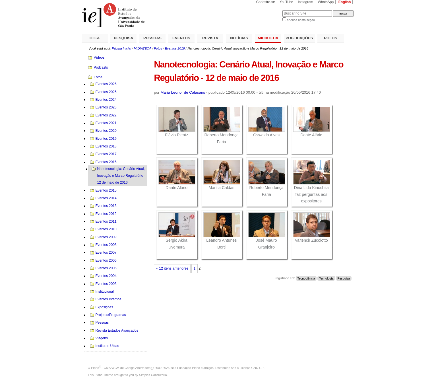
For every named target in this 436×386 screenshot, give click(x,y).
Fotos (158, 48)
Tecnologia (326, 278)
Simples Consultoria (153, 375)
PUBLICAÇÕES (299, 38)
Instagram (305, 2)
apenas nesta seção (301, 20)
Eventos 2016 (175, 48)
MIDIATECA (268, 38)
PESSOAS (152, 38)
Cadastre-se (265, 2)
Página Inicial (121, 48)
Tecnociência (306, 278)
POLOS (330, 38)
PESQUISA (123, 38)
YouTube (286, 2)
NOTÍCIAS (239, 38)
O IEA (95, 38)
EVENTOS (181, 38)
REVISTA (210, 38)
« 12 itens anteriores (172, 268)
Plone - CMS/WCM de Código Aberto (117, 367)
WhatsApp (326, 2)
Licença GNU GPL (252, 367)
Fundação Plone (188, 367)
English (344, 2)
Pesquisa (343, 278)
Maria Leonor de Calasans (182, 92)
